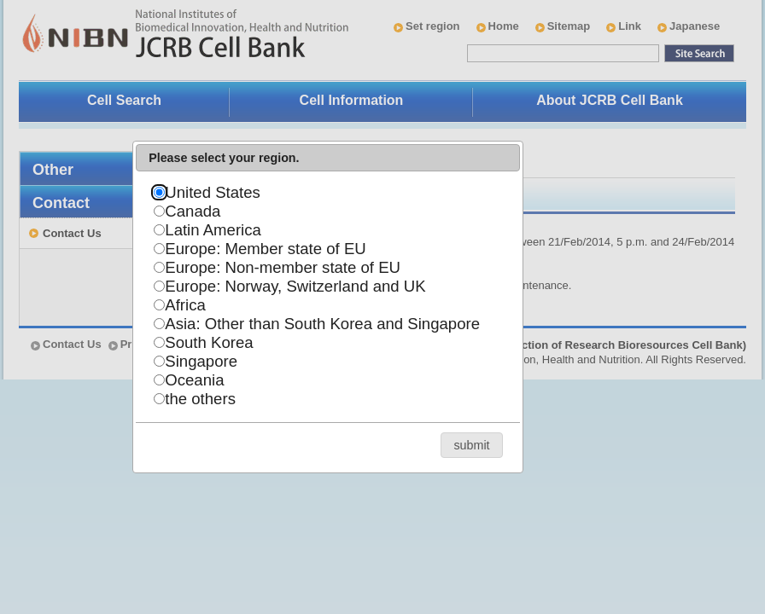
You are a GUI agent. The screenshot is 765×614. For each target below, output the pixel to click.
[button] (472, 444)
